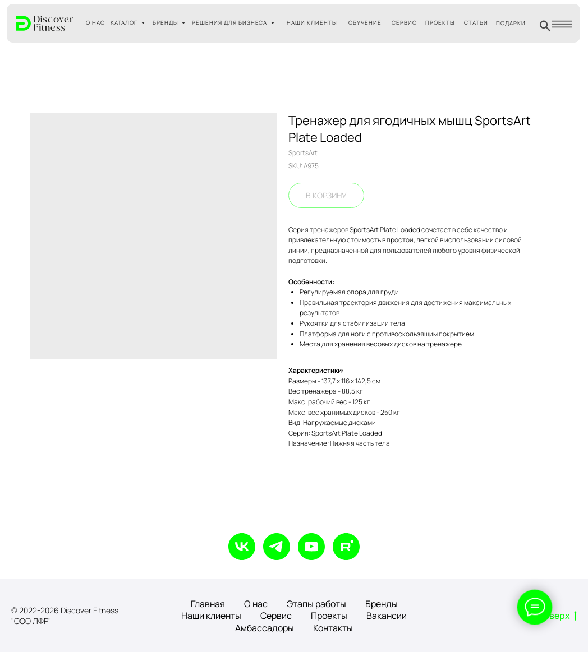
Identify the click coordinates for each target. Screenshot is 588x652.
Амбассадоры (264, 628)
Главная (208, 604)
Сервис (276, 615)
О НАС (95, 22)
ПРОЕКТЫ (440, 22)
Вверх (560, 616)
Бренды (381, 604)
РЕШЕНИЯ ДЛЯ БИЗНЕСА (230, 22)
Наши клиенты (211, 615)
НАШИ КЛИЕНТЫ (312, 22)
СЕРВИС (404, 22)
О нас (256, 604)
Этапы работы (316, 604)
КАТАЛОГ (124, 22)
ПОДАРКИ (511, 23)
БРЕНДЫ (165, 22)
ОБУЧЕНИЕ (365, 22)
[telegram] (276, 546)
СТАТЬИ (476, 22)
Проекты (329, 615)
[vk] (241, 546)
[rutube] (346, 546)
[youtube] (311, 546)
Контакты (333, 628)
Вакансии (386, 615)
